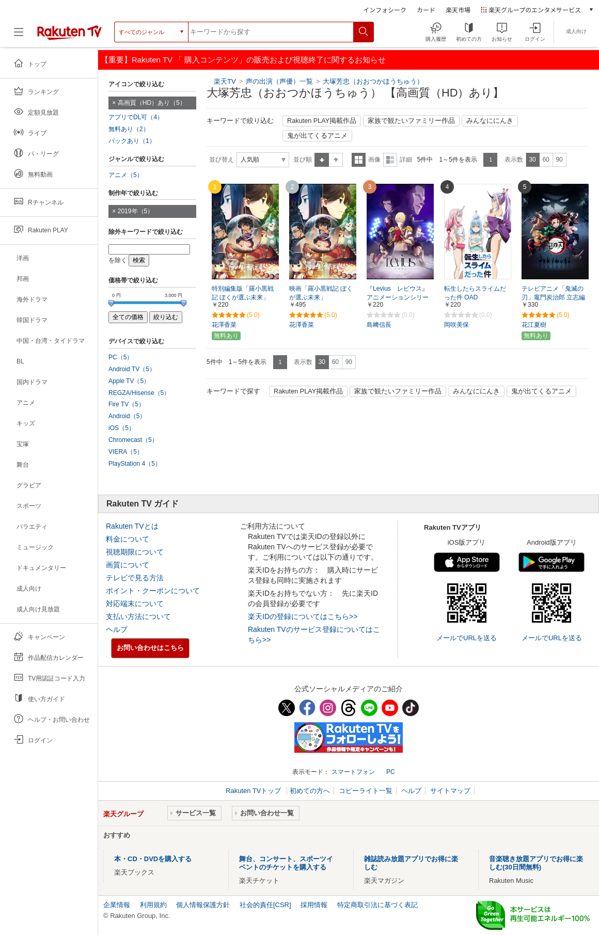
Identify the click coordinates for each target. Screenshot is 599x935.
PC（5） (120, 357)
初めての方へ (310, 791)
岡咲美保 (456, 324)
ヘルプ (117, 629)
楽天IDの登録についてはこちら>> (302, 616)
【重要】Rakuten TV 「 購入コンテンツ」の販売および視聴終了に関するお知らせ (243, 59)
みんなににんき (489, 120)
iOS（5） (121, 428)
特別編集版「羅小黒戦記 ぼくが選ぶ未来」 (243, 293)
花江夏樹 (534, 324)
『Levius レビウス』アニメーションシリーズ (398, 297)
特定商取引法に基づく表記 (377, 905)
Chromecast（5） (133, 439)
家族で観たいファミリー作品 (411, 120)
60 (545, 159)
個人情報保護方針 (203, 905)
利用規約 (153, 905)
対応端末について (135, 603)
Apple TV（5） (129, 381)
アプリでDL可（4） (135, 117)
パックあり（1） (131, 141)
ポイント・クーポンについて (153, 591)
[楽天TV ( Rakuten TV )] (69, 32)
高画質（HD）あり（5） (152, 102)
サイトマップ (450, 791)
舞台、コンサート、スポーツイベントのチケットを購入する (286, 863)
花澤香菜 (224, 324)
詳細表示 (390, 160)
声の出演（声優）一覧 (279, 81)
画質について (127, 565)
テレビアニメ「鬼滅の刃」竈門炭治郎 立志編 (553, 293)
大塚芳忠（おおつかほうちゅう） (373, 81)
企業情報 (116, 905)
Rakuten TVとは (132, 526)
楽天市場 (458, 9)
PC (390, 771)
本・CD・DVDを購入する (153, 859)
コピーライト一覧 (365, 791)
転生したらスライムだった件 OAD (475, 293)
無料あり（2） (128, 129)
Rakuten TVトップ (254, 791)
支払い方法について (138, 616)
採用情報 (314, 905)
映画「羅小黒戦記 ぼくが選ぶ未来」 (321, 293)
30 (532, 159)
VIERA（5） (125, 451)
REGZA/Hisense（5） (139, 393)
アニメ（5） (125, 175)
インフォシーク (384, 9)
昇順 (321, 160)
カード (426, 9)
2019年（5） (136, 211)
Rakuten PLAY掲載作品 (321, 120)
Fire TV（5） (126, 404)
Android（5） (127, 416)
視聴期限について (135, 552)
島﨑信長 (379, 324)
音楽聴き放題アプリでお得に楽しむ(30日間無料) (536, 863)
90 (559, 159)
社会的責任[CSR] (265, 905)
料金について (127, 539)
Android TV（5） (131, 369)
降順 (336, 160)
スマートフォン (353, 771)
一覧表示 (359, 160)
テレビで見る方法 (135, 578)
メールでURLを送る (466, 638)
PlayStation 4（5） (134, 463)
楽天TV (225, 81)
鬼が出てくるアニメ (317, 135)
